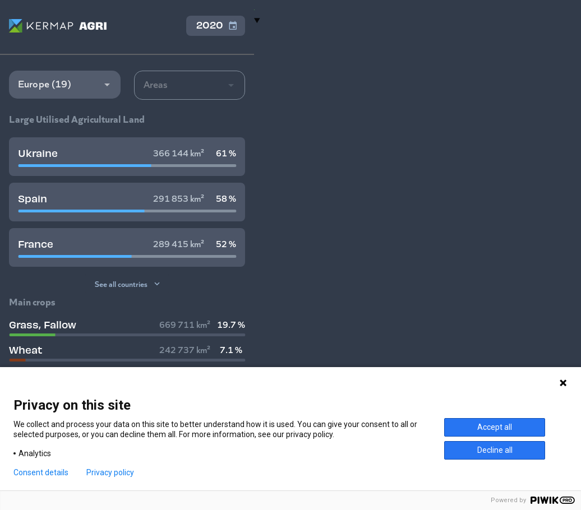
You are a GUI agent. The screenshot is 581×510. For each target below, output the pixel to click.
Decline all (495, 450)
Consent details (40, 472)
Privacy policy (110, 472)
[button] (65, 85)
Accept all (494, 427)
